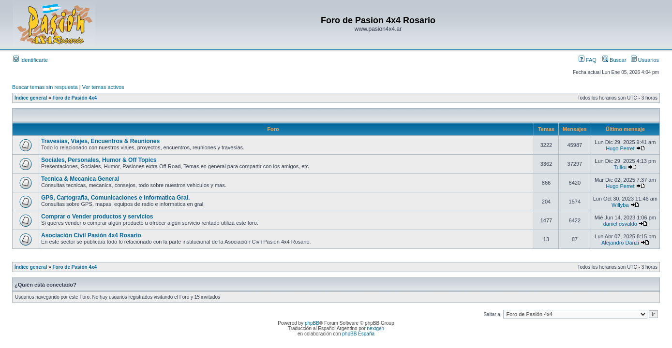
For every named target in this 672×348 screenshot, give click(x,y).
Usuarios (645, 60)
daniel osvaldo (620, 224)
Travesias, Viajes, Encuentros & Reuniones (100, 141)
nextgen (376, 328)
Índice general (31, 98)
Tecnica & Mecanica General (80, 178)
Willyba (620, 205)
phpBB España (358, 333)
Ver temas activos (103, 87)
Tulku (620, 167)
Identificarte (30, 60)
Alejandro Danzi (620, 243)
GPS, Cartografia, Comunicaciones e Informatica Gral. (115, 197)
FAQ (588, 60)
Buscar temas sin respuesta (45, 87)
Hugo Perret (620, 148)
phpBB (312, 323)
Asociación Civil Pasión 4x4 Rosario (91, 235)
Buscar (614, 60)
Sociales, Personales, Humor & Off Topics (99, 160)
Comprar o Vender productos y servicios (97, 216)
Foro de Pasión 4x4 (74, 98)
